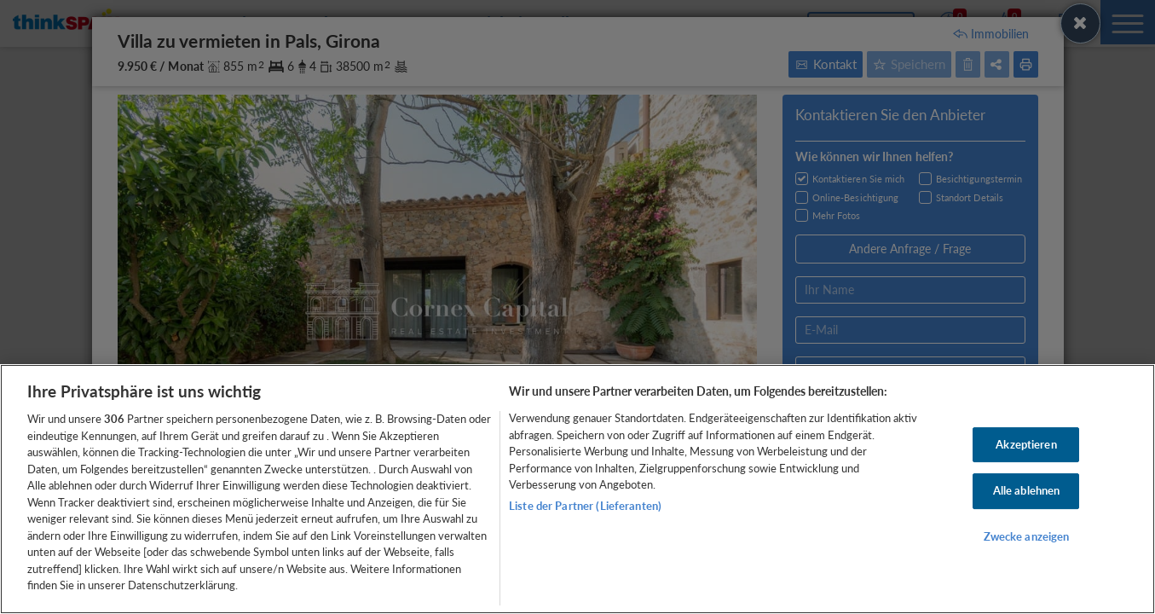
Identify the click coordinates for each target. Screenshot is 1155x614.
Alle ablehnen (1026, 490)
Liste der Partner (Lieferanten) (585, 506)
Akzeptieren (1026, 444)
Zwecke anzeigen (1027, 536)
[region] (577, 489)
